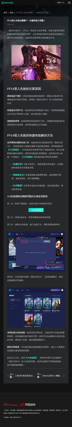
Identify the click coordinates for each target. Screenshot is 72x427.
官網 (57, 347)
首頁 (5, 13)
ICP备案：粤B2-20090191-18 (12, 417)
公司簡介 (6, 410)
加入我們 (65, 410)
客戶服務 (13, 410)
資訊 (11, 13)
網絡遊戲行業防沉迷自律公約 (31, 413)
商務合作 (58, 410)
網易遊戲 (45, 410)
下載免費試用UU (36, 210)
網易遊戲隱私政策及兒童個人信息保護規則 (29, 410)
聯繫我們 (52, 410)
